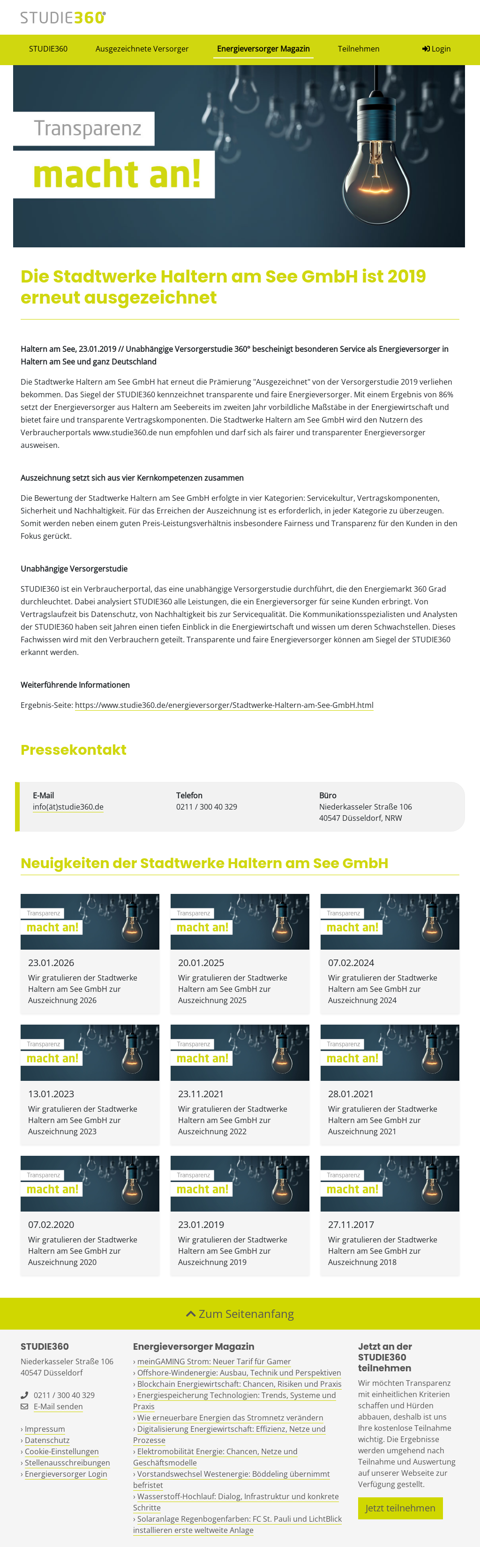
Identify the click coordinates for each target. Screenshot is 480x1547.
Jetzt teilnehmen (400, 1508)
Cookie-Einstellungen (62, 1451)
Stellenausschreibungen (67, 1463)
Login (436, 49)
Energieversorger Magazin (263, 49)
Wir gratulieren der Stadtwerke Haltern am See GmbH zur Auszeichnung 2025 (232, 989)
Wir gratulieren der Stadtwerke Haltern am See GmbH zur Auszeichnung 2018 (382, 1251)
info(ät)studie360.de (68, 807)
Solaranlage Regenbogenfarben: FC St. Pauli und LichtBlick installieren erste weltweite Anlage (237, 1524)
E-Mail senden (58, 1406)
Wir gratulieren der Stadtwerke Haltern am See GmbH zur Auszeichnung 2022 (232, 1120)
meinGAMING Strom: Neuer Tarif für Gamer (214, 1361)
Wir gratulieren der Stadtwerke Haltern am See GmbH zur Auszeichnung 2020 (82, 1251)
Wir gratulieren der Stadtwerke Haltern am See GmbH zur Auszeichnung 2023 (82, 1120)
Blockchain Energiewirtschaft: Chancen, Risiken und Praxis (239, 1384)
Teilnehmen (359, 49)
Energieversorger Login (66, 1474)
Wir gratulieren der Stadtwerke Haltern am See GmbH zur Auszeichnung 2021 (382, 1120)
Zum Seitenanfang (240, 1313)
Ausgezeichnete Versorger (142, 49)
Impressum (45, 1429)
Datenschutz (47, 1440)
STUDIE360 (48, 49)
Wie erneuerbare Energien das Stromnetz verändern (230, 1418)
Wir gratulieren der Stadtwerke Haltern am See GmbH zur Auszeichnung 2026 (82, 989)
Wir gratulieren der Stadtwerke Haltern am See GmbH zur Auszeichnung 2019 (232, 1251)
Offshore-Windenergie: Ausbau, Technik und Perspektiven (239, 1373)
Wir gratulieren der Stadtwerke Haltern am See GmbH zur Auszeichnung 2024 (382, 989)
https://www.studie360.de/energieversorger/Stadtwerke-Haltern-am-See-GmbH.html (224, 705)
